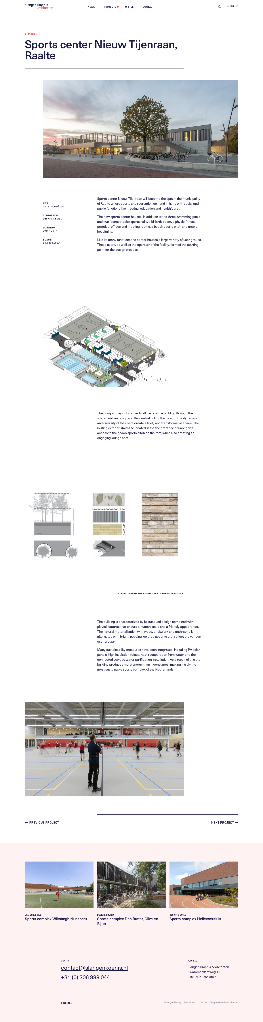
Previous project (42, 822)
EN (232, 6)
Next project (224, 822)
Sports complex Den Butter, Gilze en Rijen (127, 921)
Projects (110, 6)
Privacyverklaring (172, 1002)
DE (236, 6)
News (91, 6)
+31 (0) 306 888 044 (85, 977)
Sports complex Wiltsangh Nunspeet (56, 918)
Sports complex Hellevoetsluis (195, 918)
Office (129, 6)
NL (228, 6)
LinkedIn (66, 1002)
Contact (148, 6)
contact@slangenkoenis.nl (94, 967)
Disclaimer (189, 1002)
